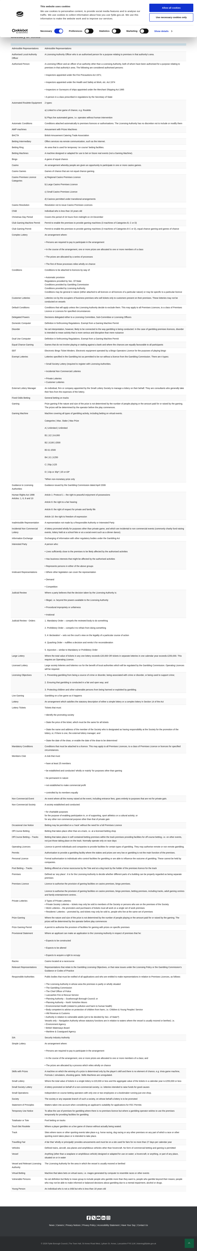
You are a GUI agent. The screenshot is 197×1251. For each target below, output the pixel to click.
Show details (161, 31)
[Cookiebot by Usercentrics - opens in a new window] (19, 31)
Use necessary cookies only (171, 17)
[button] (189, 1243)
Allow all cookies (171, 7)
